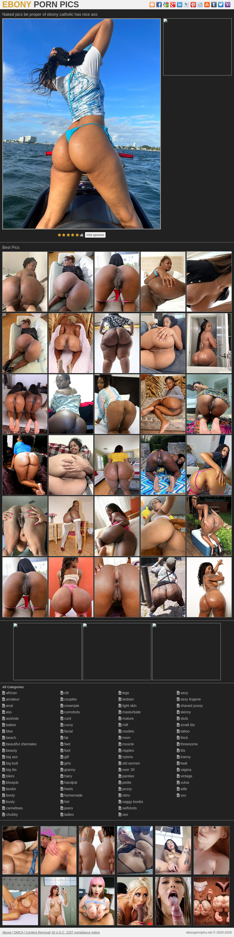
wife (182, 789)
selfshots (128, 808)
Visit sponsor (95, 235)
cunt (66, 718)
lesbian (126, 699)
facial (67, 731)
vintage (184, 776)
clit (65, 693)
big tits (9, 770)
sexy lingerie (189, 699)
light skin (128, 706)
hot (65, 802)
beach (9, 738)
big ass (10, 757)
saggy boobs (131, 802)
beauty (9, 750)
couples (69, 699)
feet (65, 744)
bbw (7, 731)
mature (126, 718)
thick (182, 738)
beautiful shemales (19, 744)
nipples (126, 750)
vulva (183, 782)
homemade (72, 795)
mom (124, 738)
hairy (66, 776)
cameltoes (12, 808)
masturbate (130, 712)
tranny (184, 757)
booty (8, 795)
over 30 (127, 770)
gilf (65, 757)
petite (125, 782)
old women (129, 763)
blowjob (10, 782)
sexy (182, 693)
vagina (184, 770)
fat (64, 738)
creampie (70, 706)
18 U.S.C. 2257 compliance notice (75, 932)
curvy (67, 725)
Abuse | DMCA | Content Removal (26, 932)
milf (123, 725)
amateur (10, 699)
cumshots (70, 712)
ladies (67, 814)
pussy (125, 789)
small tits (186, 725)
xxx (181, 795)
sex (123, 814)
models (126, 731)
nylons (126, 757)
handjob (69, 782)
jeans (67, 808)
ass (7, 712)
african (9, 693)
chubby (10, 814)
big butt (10, 763)
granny (68, 770)
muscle (126, 744)
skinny (184, 712)
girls (66, 763)
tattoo (183, 731)
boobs (9, 789)
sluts (182, 718)
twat (182, 763)
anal (7, 706)
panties (126, 776)
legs (124, 693)
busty (8, 802)
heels (67, 789)
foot (65, 750)
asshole (10, 718)
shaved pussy (190, 706)
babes (9, 725)
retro (124, 795)
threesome (187, 744)
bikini (8, 776)
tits (181, 750)
